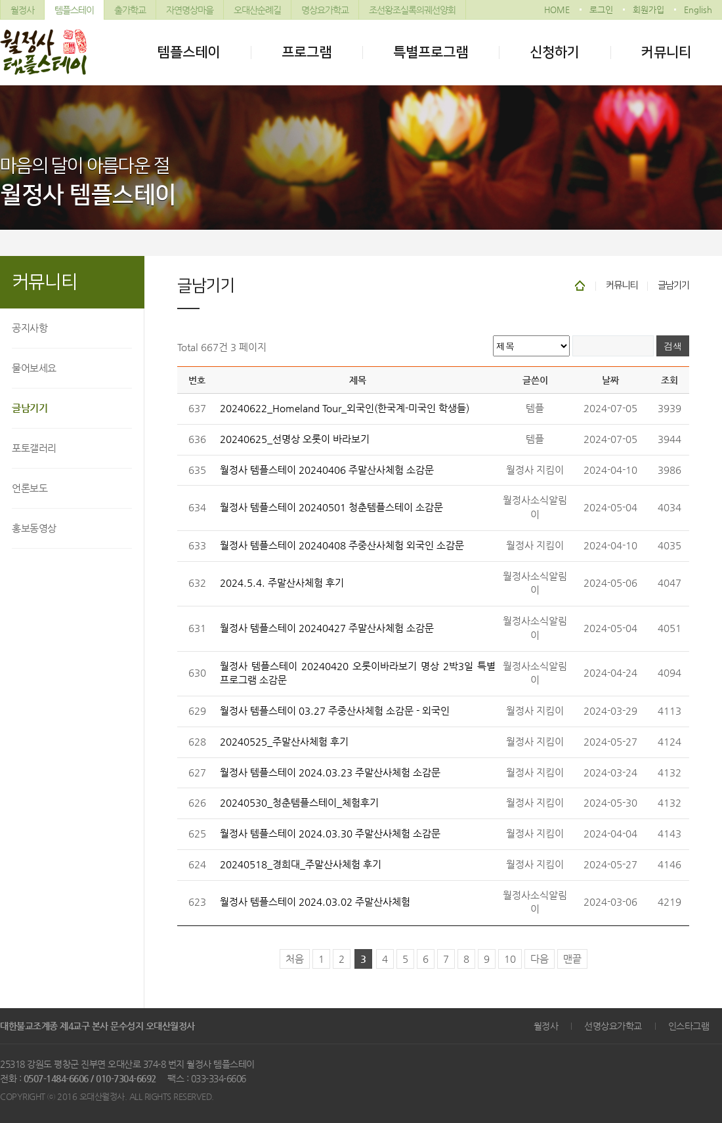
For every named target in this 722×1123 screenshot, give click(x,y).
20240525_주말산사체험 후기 (284, 741)
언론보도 (29, 488)
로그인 (601, 9)
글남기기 (29, 407)
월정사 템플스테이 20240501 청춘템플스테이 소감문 (331, 507)
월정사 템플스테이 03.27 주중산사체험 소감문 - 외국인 (335, 711)
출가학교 (130, 10)
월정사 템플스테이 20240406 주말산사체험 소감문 (327, 470)
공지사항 (29, 327)
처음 (295, 959)
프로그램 (306, 52)
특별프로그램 (430, 52)
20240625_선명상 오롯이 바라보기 (295, 439)
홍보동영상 (34, 528)
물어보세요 (34, 367)
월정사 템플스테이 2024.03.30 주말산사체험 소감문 (330, 833)
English (698, 9)
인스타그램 (689, 1026)
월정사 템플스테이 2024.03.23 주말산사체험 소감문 (330, 772)
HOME (557, 9)
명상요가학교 (325, 10)
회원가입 (648, 9)
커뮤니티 (666, 52)
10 (510, 959)
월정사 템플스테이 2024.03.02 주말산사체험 (315, 902)
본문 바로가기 (0, 0)
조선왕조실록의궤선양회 (412, 10)
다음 (539, 959)
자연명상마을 (189, 10)
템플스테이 (74, 10)
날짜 (610, 380)
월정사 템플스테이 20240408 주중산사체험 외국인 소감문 (342, 545)
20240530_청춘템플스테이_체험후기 (299, 802)
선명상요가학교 (613, 1026)
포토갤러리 (34, 448)
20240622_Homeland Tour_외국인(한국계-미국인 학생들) (344, 408)
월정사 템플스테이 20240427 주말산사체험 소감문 (327, 628)
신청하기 (555, 52)
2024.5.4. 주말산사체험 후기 (282, 583)
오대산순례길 (257, 10)
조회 (669, 380)
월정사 (22, 10)
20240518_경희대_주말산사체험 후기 (300, 864)
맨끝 (572, 959)
